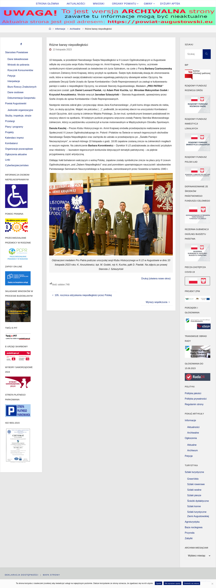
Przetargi (10, 121)
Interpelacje (14, 81)
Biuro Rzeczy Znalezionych (22, 87)
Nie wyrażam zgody (172, 583)
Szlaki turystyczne (194, 472)
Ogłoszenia (191, 438)
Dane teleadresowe (18, 59)
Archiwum (192, 450)
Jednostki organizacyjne (20, 110)
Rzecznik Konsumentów (20, 70)
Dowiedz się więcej (191, 583)
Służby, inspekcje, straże (18, 115)
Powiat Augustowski (15, 103)
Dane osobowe (16, 92)
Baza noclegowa (193, 527)
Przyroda (189, 532)
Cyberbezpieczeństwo (17, 165)
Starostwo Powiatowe (16, 52)
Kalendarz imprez (14, 137)
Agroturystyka (192, 522)
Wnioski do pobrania (18, 64)
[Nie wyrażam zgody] (212, 583)
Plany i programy (14, 126)
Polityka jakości (193, 393)
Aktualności (193, 427)
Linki (7, 160)
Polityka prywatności (196, 398)
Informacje (60, 29)
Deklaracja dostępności (21, 575)
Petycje (11, 76)
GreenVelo (193, 479)
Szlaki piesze (194, 495)
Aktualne (191, 445)
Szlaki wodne (194, 490)
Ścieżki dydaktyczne (198, 501)
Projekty (9, 132)
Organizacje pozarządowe (19, 149)
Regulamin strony (194, 404)
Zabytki (189, 538)
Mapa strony (51, 575)
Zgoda (158, 583)
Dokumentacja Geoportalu (21, 98)
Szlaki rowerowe (196, 484)
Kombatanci (11, 143)
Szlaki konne (194, 506)
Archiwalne (75, 29)
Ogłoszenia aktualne (16, 154)
